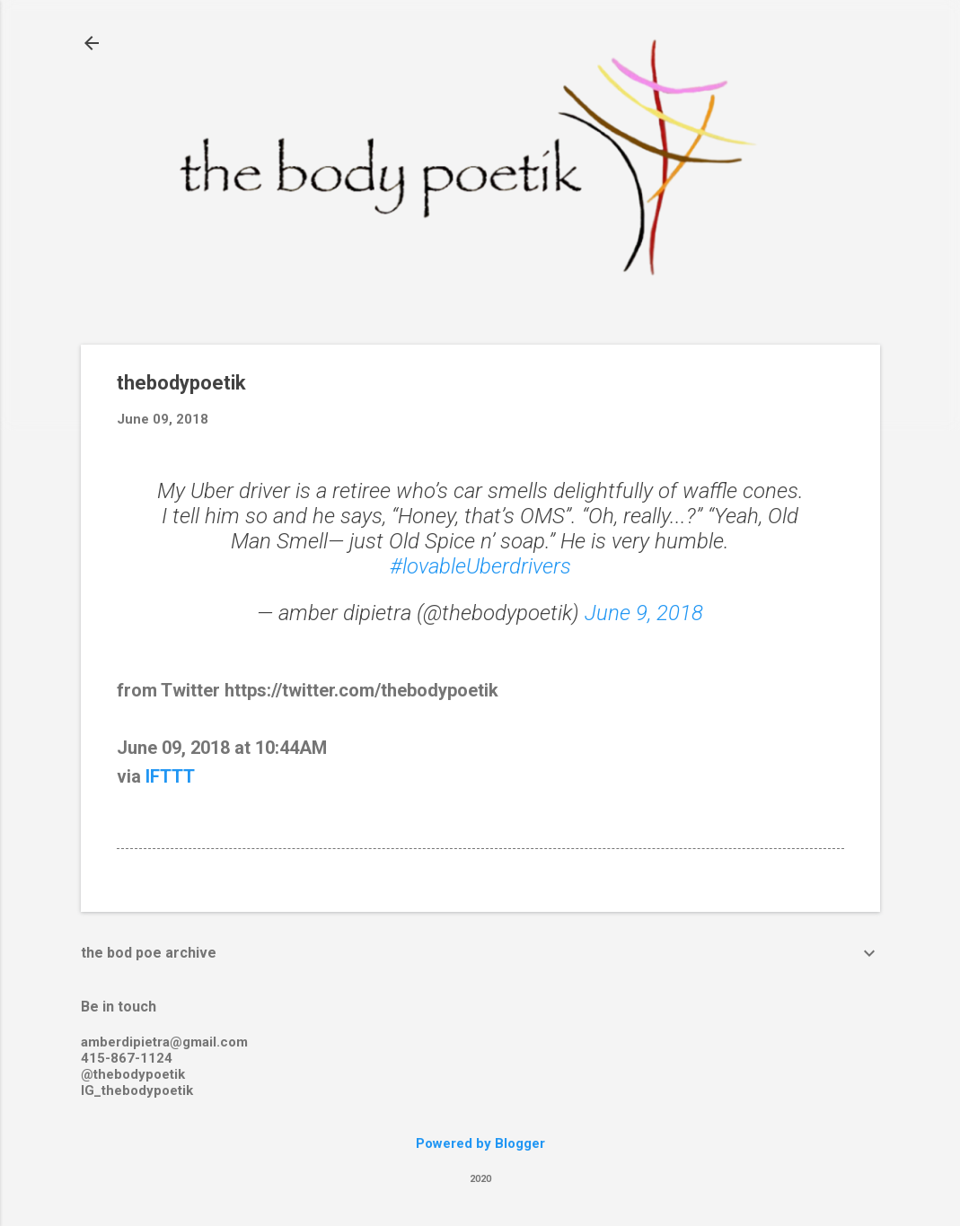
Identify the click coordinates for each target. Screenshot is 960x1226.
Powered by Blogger (480, 1143)
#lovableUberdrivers (480, 566)
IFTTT (170, 776)
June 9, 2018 (644, 613)
